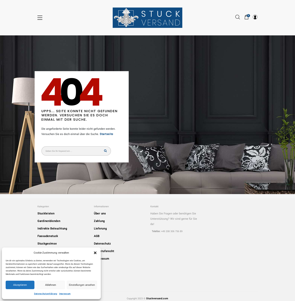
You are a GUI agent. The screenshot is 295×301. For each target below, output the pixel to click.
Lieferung (100, 229)
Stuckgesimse (47, 244)
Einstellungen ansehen (82, 285)
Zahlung (99, 221)
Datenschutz (102, 244)
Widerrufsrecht (104, 251)
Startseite (106, 134)
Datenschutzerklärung (45, 293)
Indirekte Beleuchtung (52, 229)
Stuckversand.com (157, 298)
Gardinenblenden (48, 221)
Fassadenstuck (47, 236)
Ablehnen (50, 285)
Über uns (100, 214)
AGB (97, 236)
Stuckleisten (45, 214)
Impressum (65, 293)
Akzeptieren (20, 285)
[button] (95, 253)
